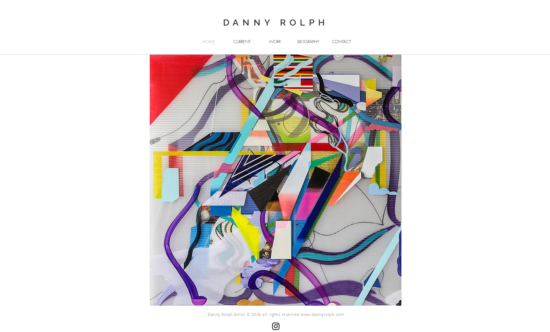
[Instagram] (276, 326)
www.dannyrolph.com (322, 314)
